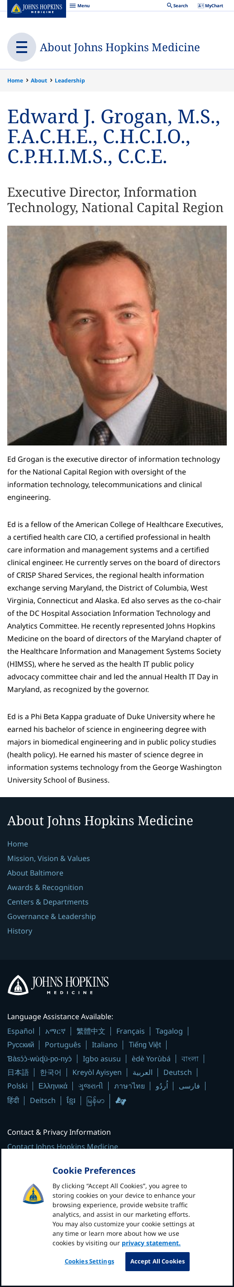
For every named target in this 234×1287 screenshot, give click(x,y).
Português (63, 1045)
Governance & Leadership (51, 916)
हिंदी (13, 1100)
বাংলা (190, 1059)
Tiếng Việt (145, 1045)
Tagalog (169, 1031)
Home (15, 80)
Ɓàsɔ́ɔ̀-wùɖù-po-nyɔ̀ (39, 1059)
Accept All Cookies (157, 1268)
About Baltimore (35, 873)
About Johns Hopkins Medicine (120, 46)
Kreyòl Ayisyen (97, 1072)
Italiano (105, 1045)
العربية (143, 1072)
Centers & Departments (48, 902)
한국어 (51, 1072)
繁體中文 (90, 1031)
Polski (17, 1086)
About (39, 80)
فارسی (189, 1086)
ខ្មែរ (71, 1100)
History (19, 931)
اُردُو (162, 1086)
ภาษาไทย (129, 1086)
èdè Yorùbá (151, 1059)
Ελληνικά (52, 1086)
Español (20, 1031)
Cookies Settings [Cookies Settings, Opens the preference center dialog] (89, 1268)
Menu (79, 7)
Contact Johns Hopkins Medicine (62, 1147)
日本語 (18, 1072)
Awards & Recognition (45, 887)
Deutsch (177, 1072)
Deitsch (43, 1100)
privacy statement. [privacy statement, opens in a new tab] (151, 1250)
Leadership (70, 80)
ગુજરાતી (90, 1086)
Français (130, 1031)
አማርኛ (55, 1031)
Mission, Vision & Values (48, 858)
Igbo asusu (102, 1059)
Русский (20, 1045)
